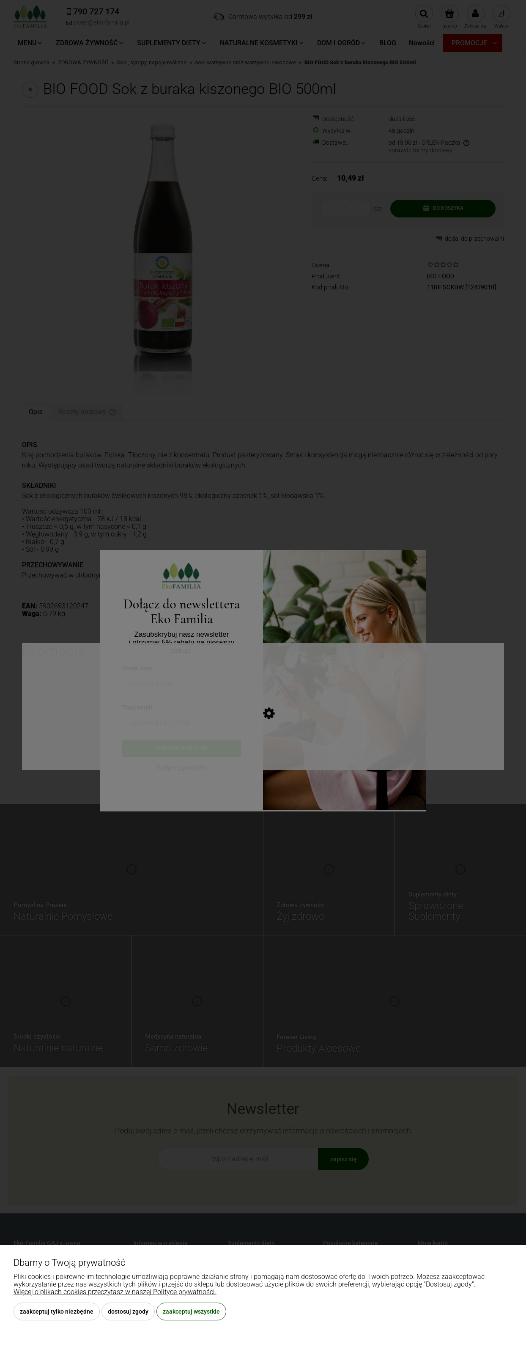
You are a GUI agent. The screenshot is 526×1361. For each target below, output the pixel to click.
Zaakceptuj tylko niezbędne (56, 1311)
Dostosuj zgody (128, 1311)
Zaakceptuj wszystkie (191, 1311)
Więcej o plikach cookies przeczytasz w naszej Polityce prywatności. (115, 1292)
